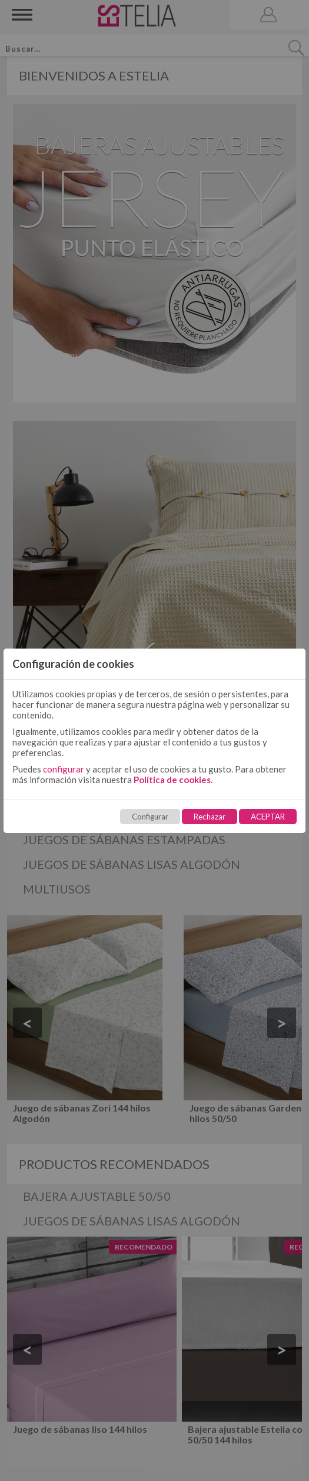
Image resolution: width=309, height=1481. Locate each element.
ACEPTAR (268, 816)
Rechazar (209, 816)
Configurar (150, 816)
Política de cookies (172, 779)
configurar (63, 769)
